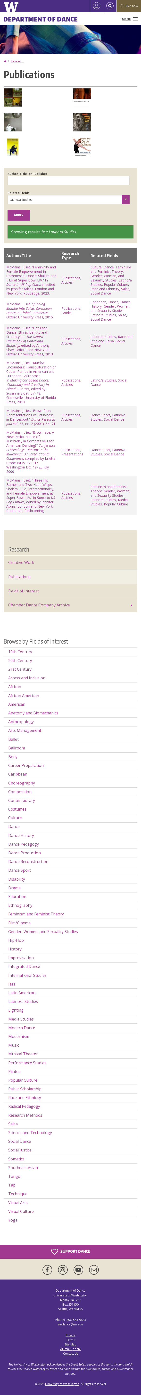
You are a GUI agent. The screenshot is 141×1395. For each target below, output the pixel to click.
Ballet (13, 739)
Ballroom (16, 748)
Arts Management (24, 730)
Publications (70, 278)
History (15, 949)
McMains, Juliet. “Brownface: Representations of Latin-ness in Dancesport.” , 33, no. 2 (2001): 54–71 (30, 417)
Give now (129, 6)
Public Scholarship (24, 1089)
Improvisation (21, 957)
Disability (16, 879)
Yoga (12, 1220)
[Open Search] (109, 6)
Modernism (18, 1036)
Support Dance (70, 1251)
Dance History (21, 835)
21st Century (20, 669)
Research (17, 61)
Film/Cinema (19, 923)
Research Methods (25, 1115)
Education (17, 896)
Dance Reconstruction (28, 861)
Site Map (70, 1344)
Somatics (16, 1159)
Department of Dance (41, 19)
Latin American (21, 992)
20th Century (20, 660)
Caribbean (98, 302)
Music (13, 1045)
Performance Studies (27, 1062)
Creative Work (21, 562)
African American (23, 695)
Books (66, 312)
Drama (14, 888)
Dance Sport (100, 415)
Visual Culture (21, 1211)
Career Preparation (26, 765)
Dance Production (24, 853)
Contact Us (70, 1354)
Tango (14, 1176)
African (14, 686)
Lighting (16, 1010)
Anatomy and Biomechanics (33, 713)
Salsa (125, 289)
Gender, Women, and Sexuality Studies (107, 277)
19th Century (20, 651)
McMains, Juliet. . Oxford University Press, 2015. (30, 310)
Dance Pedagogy (23, 844)
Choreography (21, 783)
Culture (96, 267)
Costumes (17, 809)
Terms (70, 1340)
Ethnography (20, 905)
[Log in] (96, 6)
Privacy (70, 1335)
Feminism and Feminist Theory (111, 269)
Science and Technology (30, 1132)
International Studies (27, 975)
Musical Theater (23, 1054)
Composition (20, 791)
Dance (109, 267)
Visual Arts (18, 1202)
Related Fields (19, 193)
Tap (12, 1185)
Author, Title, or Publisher (27, 174)
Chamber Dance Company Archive (39, 605)
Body (12, 756)
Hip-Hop (16, 940)
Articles (67, 282)
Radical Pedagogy (24, 1106)
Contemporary (21, 800)
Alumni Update (70, 1349)
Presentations (72, 454)
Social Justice (20, 1150)
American (16, 704)
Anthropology (21, 721)
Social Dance (101, 293)
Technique (17, 1193)
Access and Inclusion (26, 678)
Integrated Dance (24, 966)
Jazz (12, 984)
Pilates (14, 1071)
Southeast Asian (23, 1167)
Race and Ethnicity (105, 289)
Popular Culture (116, 284)
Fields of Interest (23, 591)
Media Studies (21, 1019)
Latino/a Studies (103, 315)
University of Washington (62, 1384)
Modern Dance (21, 1027)
